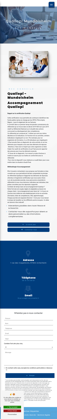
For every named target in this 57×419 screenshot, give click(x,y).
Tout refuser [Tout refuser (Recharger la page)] (12, 411)
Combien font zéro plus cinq (13, 343)
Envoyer (32, 375)
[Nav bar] (51, 4)
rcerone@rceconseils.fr (28, 290)
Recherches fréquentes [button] (29, 411)
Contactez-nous (28, 229)
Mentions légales (43, 415)
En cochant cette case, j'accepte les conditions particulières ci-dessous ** (29, 369)
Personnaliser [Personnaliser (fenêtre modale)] (12, 414)
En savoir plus (28, 224)
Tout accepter (12, 407)
